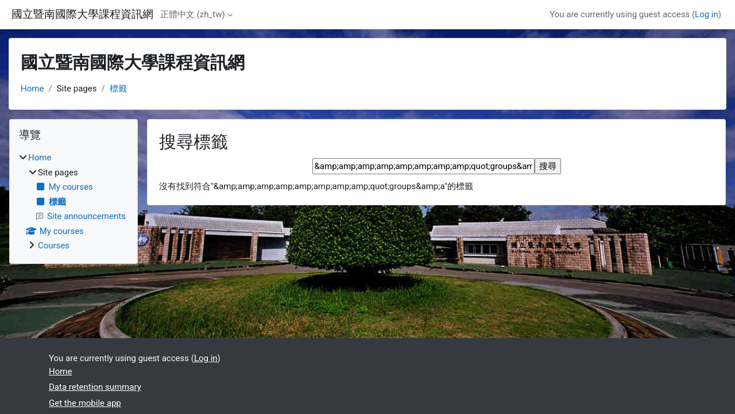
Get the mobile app (85, 403)
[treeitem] (73, 201)
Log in (706, 14)
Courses (53, 245)
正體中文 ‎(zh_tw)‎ (192, 14)
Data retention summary (95, 387)
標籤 (118, 88)
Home (32, 88)
